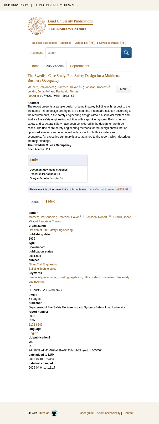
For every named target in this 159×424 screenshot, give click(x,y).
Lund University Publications (70, 21)
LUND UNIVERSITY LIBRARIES (56, 5)
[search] (83, 52)
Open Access (36, 149)
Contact (128, 413)
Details (35, 202)
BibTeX (50, 201)
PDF (48, 149)
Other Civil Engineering (43, 264)
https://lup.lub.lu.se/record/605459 (108, 189)
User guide (87, 413)
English (33, 333)
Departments (79, 66)
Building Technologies (42, 268)
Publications (55, 66)
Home (35, 66)
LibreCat (48, 413)
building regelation (70, 277)
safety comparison (103, 277)
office (87, 277)
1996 (32, 95)
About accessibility (108, 413)
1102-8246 (35, 324)
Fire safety (35, 277)
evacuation (50, 277)
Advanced (37, 52)
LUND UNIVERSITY (15, 5)
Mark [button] (123, 89)
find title (44, 178)
